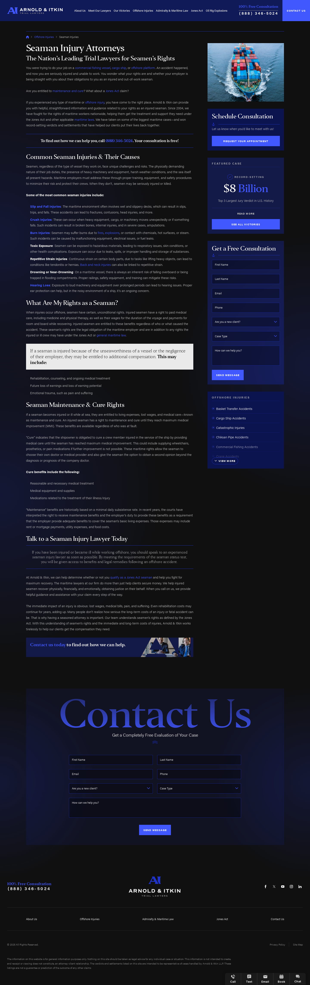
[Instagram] (291, 886)
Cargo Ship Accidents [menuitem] (229, 418)
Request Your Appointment (245, 141)
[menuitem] (79, 10)
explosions (112, 232)
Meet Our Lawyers (99, 10)
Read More (246, 213)
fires (101, 232)
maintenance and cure (68, 90)
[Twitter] (274, 886)
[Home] (35, 10)
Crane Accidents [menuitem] (225, 456)
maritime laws (84, 119)
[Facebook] (265, 886)
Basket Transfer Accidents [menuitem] (232, 408)
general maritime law (111, 335)
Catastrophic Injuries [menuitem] (228, 427)
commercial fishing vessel (92, 67)
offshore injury (94, 102)
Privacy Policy (277, 944)
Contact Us (296, 10)
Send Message (227, 375)
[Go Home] (27, 37)
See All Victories (245, 224)
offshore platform (143, 67)
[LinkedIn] (300, 886)
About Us (79, 10)
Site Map (298, 944)
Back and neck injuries (95, 264)
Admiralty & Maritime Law (172, 10)
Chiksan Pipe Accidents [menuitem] (230, 437)
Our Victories (122, 10)
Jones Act (197, 10)
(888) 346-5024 (258, 13)
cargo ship (119, 67)
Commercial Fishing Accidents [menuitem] (235, 446)
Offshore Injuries (143, 10)
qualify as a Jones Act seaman (131, 577)
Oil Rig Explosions (216, 10)
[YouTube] (283, 886)
